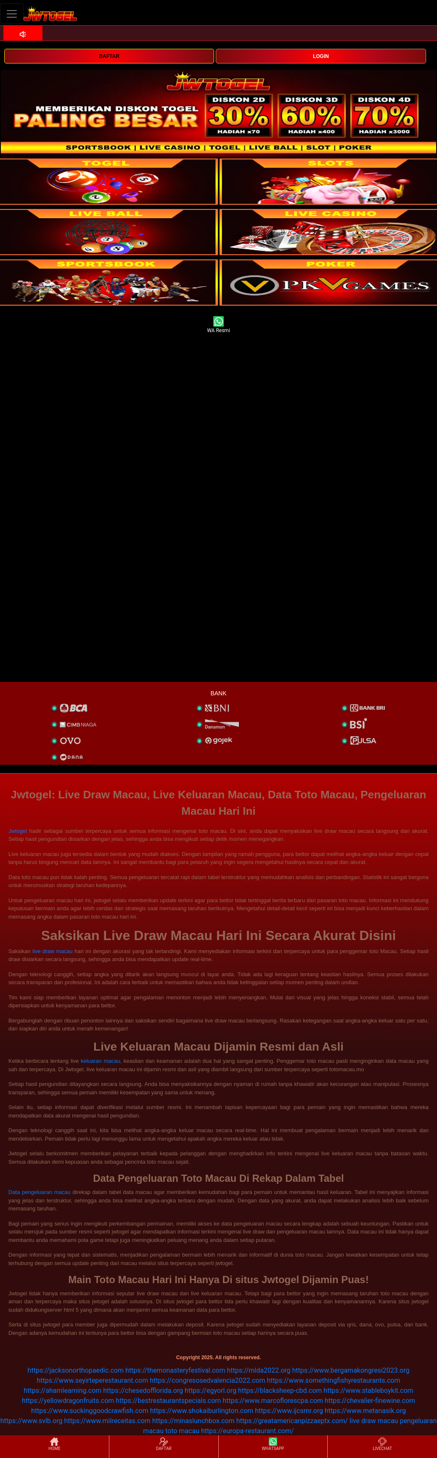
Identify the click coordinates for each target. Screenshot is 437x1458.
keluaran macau (100, 1061)
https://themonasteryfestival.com (175, 1370)
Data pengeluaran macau (39, 1192)
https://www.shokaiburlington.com (202, 1411)
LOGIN (321, 56)
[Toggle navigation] (12, 13)
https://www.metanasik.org (365, 1411)
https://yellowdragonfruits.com (68, 1401)
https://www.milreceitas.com (107, 1421)
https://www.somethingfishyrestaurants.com (333, 1380)
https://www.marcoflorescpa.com (272, 1401)
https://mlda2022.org (258, 1370)
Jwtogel (17, 831)
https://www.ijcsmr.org (289, 1411)
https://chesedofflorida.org (143, 1391)
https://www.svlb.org (31, 1421)
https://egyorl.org (210, 1391)
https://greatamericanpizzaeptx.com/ (292, 1421)
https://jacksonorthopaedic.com (76, 1370)
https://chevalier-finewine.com (370, 1401)
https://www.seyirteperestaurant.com (92, 1380)
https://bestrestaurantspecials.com (168, 1401)
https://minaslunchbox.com (193, 1421)
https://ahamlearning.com (62, 1391)
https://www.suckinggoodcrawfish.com (89, 1411)
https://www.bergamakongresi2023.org (351, 1370)
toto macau (182, 1431)
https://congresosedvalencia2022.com (207, 1380)
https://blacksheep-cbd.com (280, 1391)
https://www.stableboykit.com (368, 1391)
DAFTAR (109, 56)
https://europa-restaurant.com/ (247, 1431)
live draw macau (52, 951)
